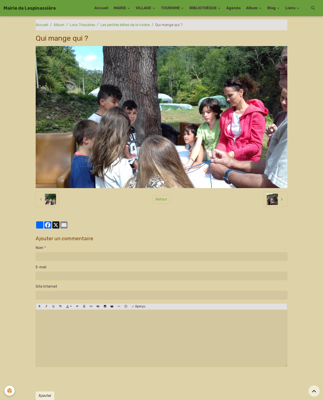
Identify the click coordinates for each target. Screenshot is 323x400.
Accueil (101, 8)
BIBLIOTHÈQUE (203, 8)
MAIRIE (120, 8)
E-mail (41, 267)
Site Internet (46, 286)
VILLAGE (144, 8)
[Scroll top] (314, 391)
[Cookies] (9, 391)
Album (252, 8)
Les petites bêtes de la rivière (125, 25)
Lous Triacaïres (82, 25)
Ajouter (45, 395)
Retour (161, 199)
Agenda (233, 8)
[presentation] (70, 379)
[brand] (30, 8)
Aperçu (138, 306)
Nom (39, 248)
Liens (290, 8)
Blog (271, 8)
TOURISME (171, 8)
